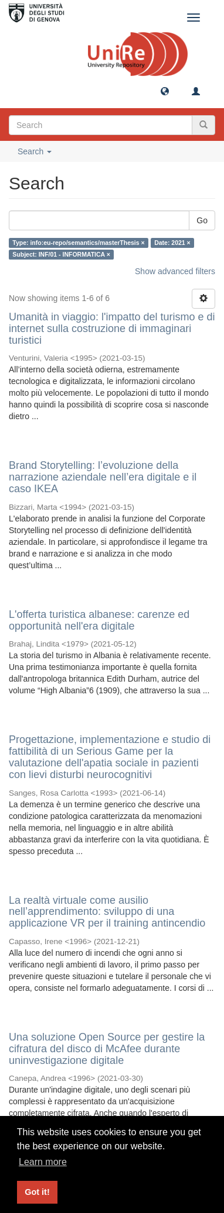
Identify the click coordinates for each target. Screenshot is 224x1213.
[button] (164, 91)
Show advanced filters (175, 271)
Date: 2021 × (172, 242)
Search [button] (35, 151)
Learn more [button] (43, 1162)
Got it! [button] (37, 1192)
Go (202, 220)
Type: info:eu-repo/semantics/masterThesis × (78, 242)
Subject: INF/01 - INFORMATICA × (61, 254)
